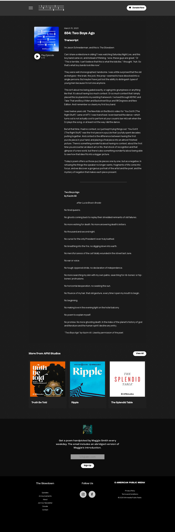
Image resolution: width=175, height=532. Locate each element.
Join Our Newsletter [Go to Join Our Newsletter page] (45, 503)
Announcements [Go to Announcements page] (45, 496)
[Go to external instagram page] (83, 494)
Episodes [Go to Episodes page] (45, 492)
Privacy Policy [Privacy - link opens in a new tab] (130, 491)
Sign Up (87, 466)
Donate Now (136, 7)
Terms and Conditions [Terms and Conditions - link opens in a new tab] (130, 494)
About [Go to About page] (45, 499)
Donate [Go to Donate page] (45, 506)
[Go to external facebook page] (92, 494)
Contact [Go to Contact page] (45, 510)
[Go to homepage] (50, 8)
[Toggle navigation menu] (31, 8)
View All (139, 354)
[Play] (44, 56)
